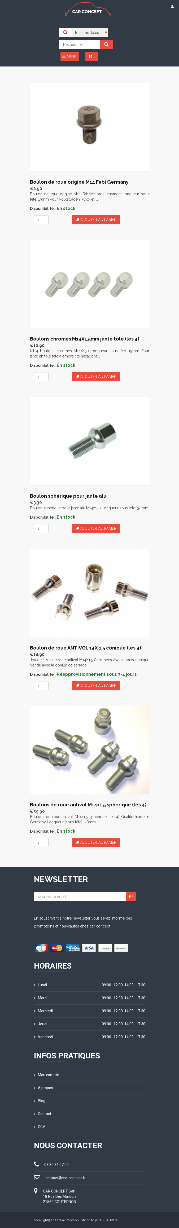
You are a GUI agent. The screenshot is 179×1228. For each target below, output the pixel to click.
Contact (42, 1114)
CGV (39, 1127)
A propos (43, 1088)
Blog (39, 1101)
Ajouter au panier (96, 220)
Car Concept (69, 1220)
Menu (69, 56)
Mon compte (46, 1075)
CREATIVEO (108, 1220)
